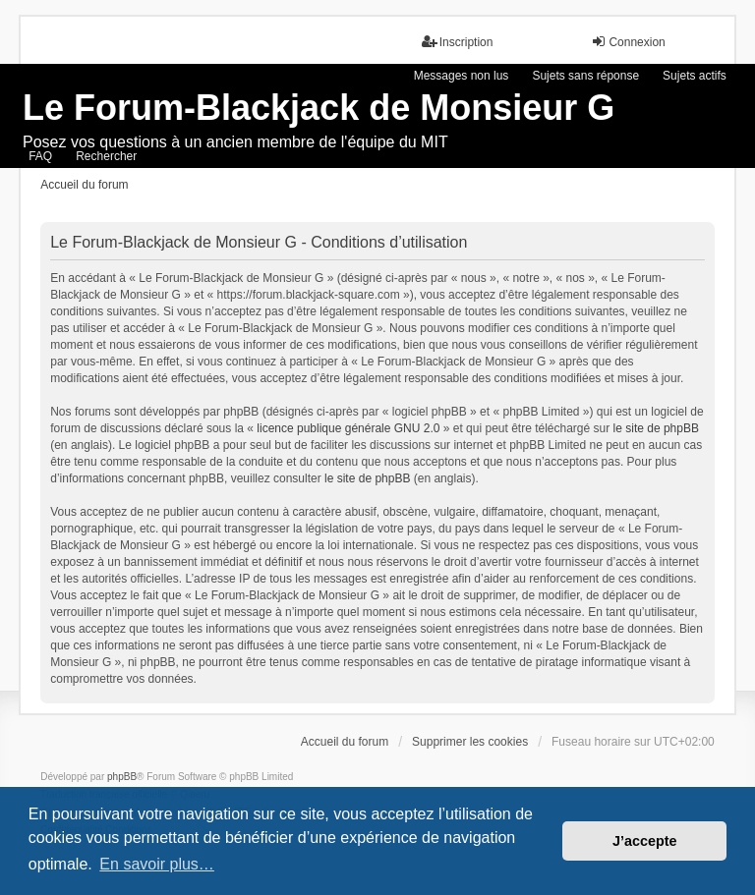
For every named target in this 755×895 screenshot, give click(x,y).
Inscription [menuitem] (458, 41)
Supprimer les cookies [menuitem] (470, 742)
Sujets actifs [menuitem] (694, 76)
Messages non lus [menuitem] (461, 76)
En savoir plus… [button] (156, 864)
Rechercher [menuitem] (106, 156)
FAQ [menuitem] (40, 156)
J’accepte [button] (644, 841)
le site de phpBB (656, 428)
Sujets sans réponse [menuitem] (585, 76)
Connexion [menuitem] (628, 41)
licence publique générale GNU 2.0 (348, 428)
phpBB (122, 776)
